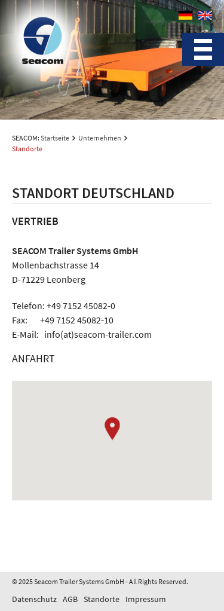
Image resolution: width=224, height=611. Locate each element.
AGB (70, 599)
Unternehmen (99, 137)
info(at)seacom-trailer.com (98, 334)
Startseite (55, 137)
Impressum (145, 599)
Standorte (101, 599)
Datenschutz (34, 599)
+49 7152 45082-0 (81, 305)
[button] (112, 429)
